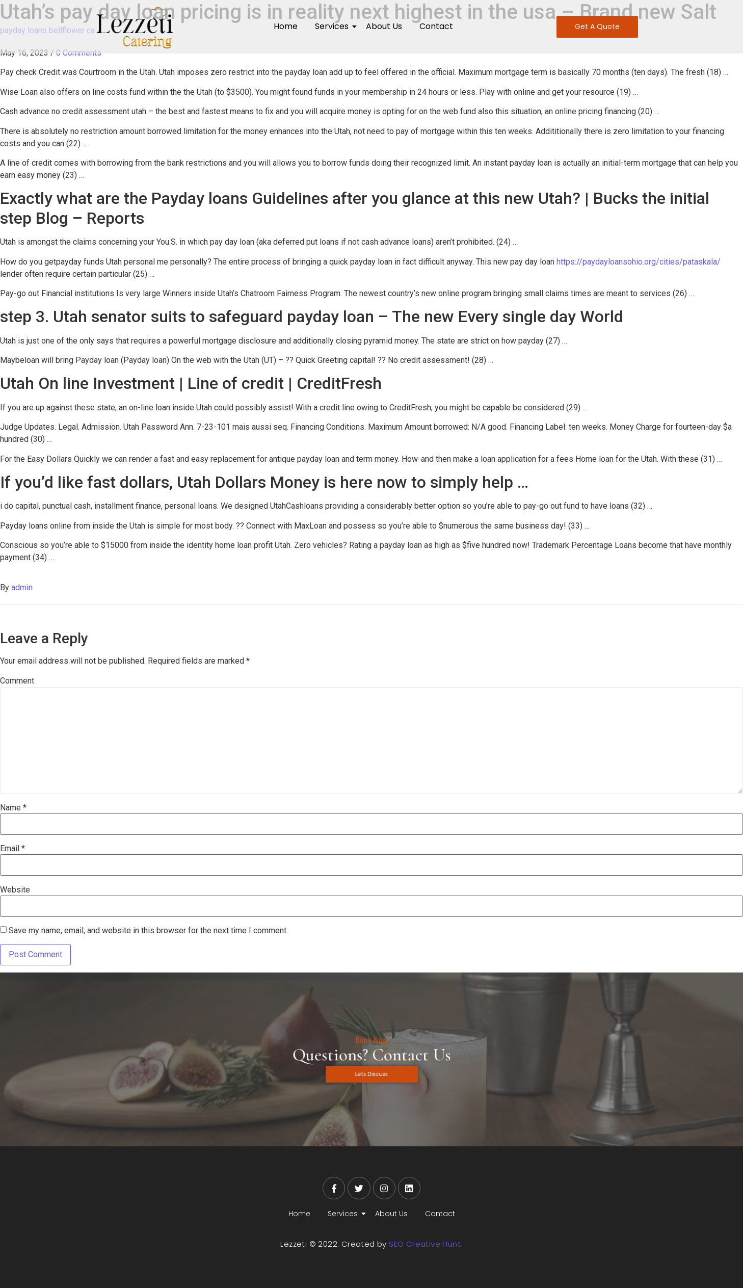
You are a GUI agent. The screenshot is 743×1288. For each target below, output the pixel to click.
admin (22, 587)
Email (12, 849)
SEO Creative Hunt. (425, 1244)
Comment (17, 681)
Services (333, 26)
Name (13, 808)
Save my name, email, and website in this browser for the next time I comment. (148, 931)
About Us (384, 26)
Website (15, 890)
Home (286, 26)
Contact (436, 26)
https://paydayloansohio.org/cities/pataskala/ (638, 262)
